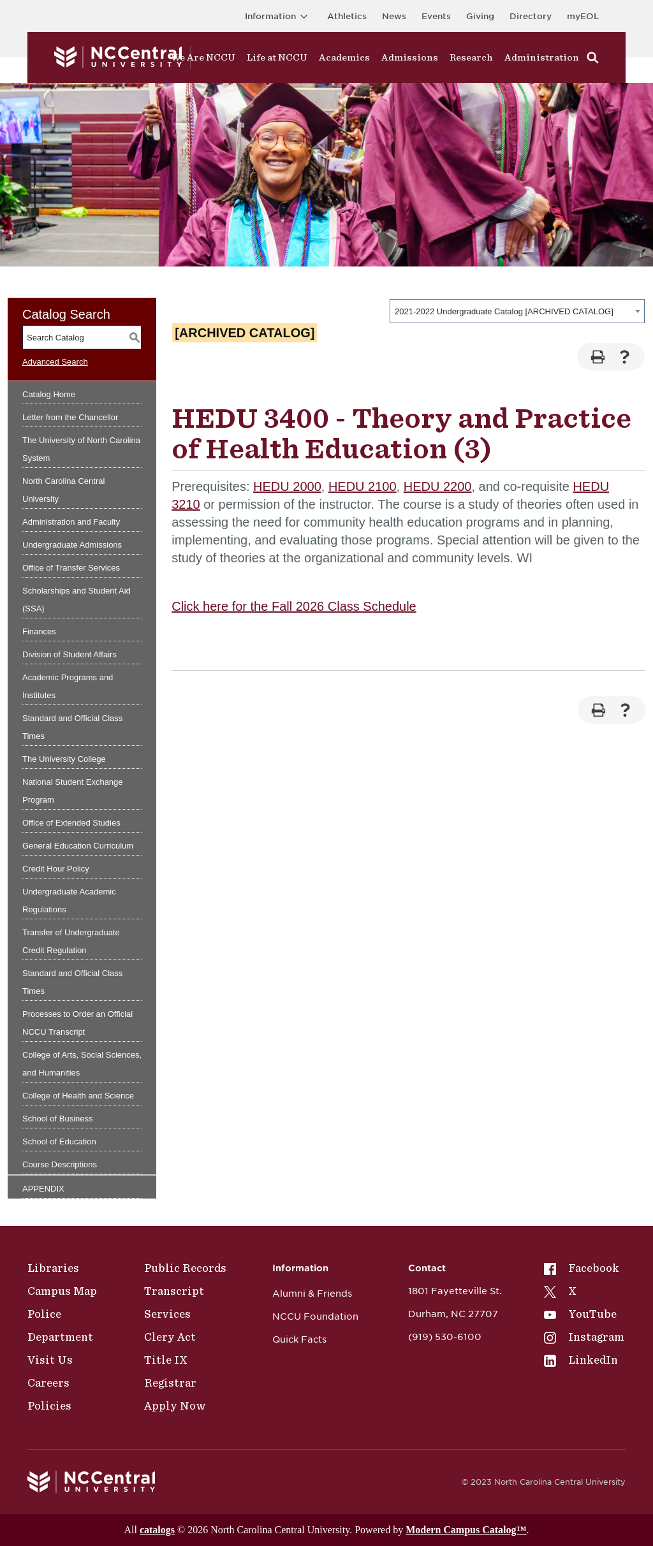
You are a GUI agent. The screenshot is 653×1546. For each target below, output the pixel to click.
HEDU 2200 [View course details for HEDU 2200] (438, 486)
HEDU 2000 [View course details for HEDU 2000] (287, 486)
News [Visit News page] (394, 16)
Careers (48, 1383)
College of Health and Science (78, 1095)
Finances (39, 631)
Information (278, 16)
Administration (541, 57)
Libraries (53, 1268)
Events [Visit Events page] (436, 16)
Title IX (165, 1360)
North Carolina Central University (63, 490)
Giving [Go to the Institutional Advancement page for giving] (480, 16)
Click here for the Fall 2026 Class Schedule (294, 606)
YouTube (580, 1314)
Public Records (185, 1268)
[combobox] (517, 311)
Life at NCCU (277, 57)
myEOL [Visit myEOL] (583, 16)
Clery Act (170, 1337)
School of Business (57, 1118)
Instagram (584, 1337)
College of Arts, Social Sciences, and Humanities (82, 1063)
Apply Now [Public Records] (175, 1405)
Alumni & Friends (312, 1293)
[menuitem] (584, 1268)
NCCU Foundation (315, 1316)
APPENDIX (43, 1188)
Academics (344, 57)
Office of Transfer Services (71, 567)
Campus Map (62, 1291)
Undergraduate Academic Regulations (69, 900)
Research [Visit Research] (471, 57)
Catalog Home (48, 394)
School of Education (59, 1141)
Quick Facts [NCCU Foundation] (299, 1339)
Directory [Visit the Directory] (531, 16)
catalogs (157, 1529)
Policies (49, 1405)
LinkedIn (581, 1360)
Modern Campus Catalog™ (466, 1529)
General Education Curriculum (77, 845)
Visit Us (50, 1360)
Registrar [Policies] (170, 1383)
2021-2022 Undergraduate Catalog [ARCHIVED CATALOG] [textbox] (504, 311)
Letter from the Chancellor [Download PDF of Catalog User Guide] (70, 417)
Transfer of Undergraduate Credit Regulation (71, 941)
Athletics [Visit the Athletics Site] (347, 16)
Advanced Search (55, 362)
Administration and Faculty (71, 522)
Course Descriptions (59, 1164)
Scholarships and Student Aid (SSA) (76, 599)
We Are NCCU (203, 57)
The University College (64, 759)
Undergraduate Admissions (72, 545)
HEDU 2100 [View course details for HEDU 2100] (362, 486)
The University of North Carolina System (81, 449)
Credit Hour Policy (55, 868)
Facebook (581, 1268)
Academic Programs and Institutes (67, 686)
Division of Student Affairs (69, 654)
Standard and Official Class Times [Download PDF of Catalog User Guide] (72, 982)
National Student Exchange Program (72, 791)
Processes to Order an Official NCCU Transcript (77, 1023)
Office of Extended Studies (71, 823)
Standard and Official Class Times (72, 727)
